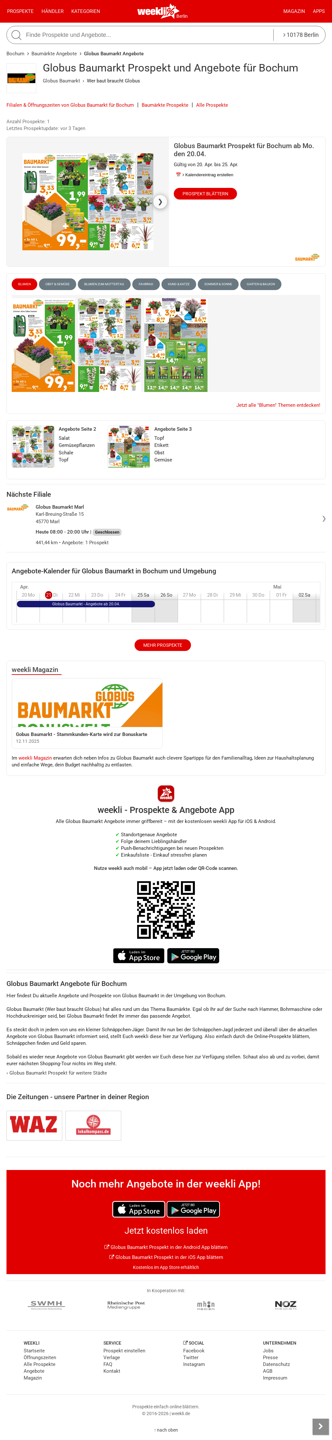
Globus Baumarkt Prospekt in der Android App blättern (166, 1247)
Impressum (275, 1378)
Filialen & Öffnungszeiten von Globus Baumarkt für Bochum (70, 105)
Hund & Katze (179, 284)
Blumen (24, 284)
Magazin (294, 11)
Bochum (15, 54)
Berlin (182, 16)
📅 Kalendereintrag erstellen (204, 174)
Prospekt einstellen (124, 1351)
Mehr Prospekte (162, 645)
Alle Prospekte (212, 105)
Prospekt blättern (205, 193)
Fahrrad (146, 284)
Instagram (194, 1364)
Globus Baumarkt (61, 81)
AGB (267, 1371)
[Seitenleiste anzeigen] (321, 1427)
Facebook (194, 1351)
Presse (270, 1357)
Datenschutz (276, 1364)
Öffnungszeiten (40, 1357)
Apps (319, 11)
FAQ (107, 1364)
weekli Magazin (35, 670)
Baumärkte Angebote (54, 54)
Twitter (190, 1357)
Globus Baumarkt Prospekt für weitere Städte (56, 1073)
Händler (53, 11)
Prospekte (20, 11)
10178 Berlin (301, 34)
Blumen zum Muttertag (104, 284)
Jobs (268, 1351)
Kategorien (85, 11)
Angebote (34, 1371)
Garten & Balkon (261, 284)
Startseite (34, 1351)
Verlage (111, 1357)
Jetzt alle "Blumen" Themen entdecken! (278, 405)
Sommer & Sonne (218, 284)
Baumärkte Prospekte (165, 105)
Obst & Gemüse (57, 284)
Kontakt (111, 1371)
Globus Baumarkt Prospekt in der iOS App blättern (166, 1257)
